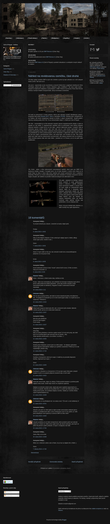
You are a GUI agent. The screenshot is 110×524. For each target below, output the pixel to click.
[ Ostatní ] (77, 38)
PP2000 (63, 116)
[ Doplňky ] (66, 38)
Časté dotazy (100, 68)
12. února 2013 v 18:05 (39, 365)
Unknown (36, 293)
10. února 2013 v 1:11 (39, 289)
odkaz (101, 83)
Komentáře (8, 495)
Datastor (35, 276)
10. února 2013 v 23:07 (39, 312)
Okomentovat (35, 452)
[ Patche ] (44, 38)
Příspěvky (8, 492)
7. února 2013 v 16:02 (39, 246)
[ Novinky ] (8, 38)
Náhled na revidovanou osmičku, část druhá (53, 76)
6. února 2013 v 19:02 (39, 231)
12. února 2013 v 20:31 (39, 403)
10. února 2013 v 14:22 (39, 302)
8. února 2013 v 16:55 (39, 261)
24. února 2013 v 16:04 (39, 416)
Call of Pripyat (7, 69)
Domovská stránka (56, 462)
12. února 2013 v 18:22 (39, 375)
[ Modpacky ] (55, 38)
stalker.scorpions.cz (97, 508)
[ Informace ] (20, 38)
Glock (51, 116)
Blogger (64, 520)
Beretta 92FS (45, 116)
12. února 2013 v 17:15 (39, 351)
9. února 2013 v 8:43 (39, 272)
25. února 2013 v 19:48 (39, 437)
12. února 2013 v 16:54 (39, 339)
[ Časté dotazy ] (32, 38)
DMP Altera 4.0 (39, 62)
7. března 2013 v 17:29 (39, 449)
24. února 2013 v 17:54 (39, 428)
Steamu (60, 510)
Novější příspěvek (34, 462)
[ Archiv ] (86, 38)
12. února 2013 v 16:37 (39, 324)
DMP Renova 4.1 (51, 57)
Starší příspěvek (77, 462)
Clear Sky (6, 72)
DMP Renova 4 (48, 51)
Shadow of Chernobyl (9, 75)
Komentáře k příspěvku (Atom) (62, 468)
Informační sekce (95, 67)
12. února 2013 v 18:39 (39, 395)
